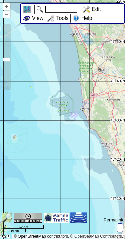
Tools (62, 18)
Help (86, 18)
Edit (96, 9)
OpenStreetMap (32, 236)
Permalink (113, 219)
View (37, 18)
